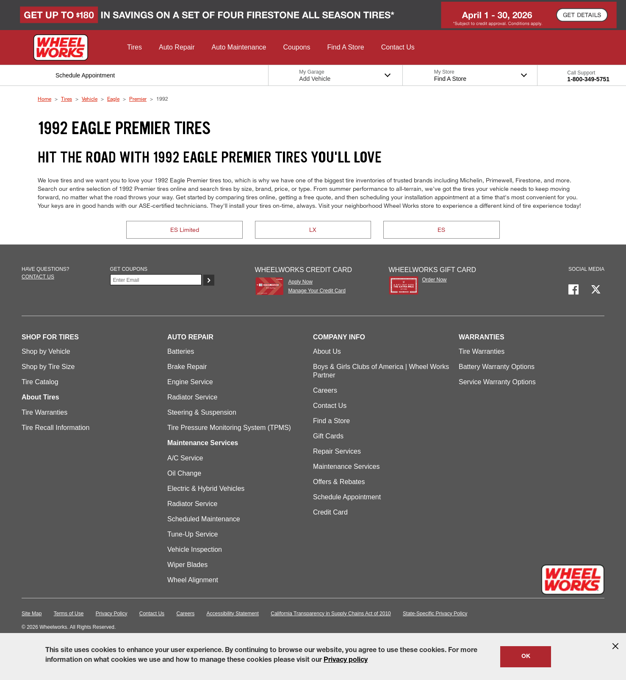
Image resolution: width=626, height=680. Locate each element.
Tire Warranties (44, 412)
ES (441, 229)
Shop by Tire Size (48, 366)
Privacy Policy (111, 614)
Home (44, 98)
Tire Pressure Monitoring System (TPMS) (229, 427)
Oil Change (184, 473)
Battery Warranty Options (497, 366)
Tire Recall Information (55, 427)
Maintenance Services (346, 466)
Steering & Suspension (201, 412)
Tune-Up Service (192, 534)
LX (312, 229)
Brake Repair (187, 366)
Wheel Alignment (192, 580)
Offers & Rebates (339, 481)
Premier (138, 98)
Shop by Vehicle (46, 351)
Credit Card (330, 512)
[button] (134, 47)
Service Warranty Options (497, 381)
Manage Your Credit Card (316, 291)
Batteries (180, 351)
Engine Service (190, 381)
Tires (66, 98)
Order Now (434, 280)
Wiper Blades (187, 564)
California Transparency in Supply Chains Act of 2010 (331, 614)
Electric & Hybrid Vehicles (205, 488)
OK (525, 657)
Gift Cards (328, 436)
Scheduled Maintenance (203, 519)
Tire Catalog (40, 381)
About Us (327, 351)
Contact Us (329, 405)
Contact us (38, 277)
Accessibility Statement (233, 614)
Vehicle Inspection (194, 549)
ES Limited (184, 229)
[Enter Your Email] (156, 279)
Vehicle (89, 98)
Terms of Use (69, 614)
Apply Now (300, 282)
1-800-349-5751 (588, 79)
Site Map (32, 614)
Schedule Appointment (347, 497)
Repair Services (337, 451)
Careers (325, 390)
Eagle (113, 98)
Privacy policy (346, 660)
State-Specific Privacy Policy (435, 614)
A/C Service (185, 458)
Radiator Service (192, 397)
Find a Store (331, 420)
